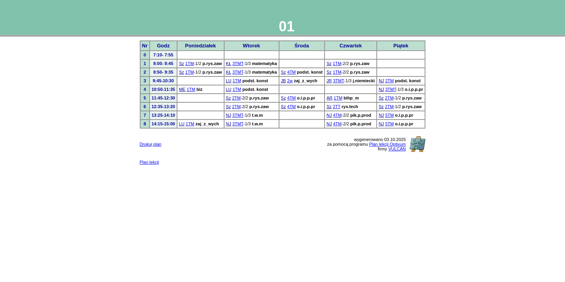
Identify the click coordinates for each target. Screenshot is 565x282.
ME (182, 89)
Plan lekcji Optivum (387, 144)
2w (290, 80)
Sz (181, 63)
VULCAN (397, 148)
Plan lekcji (149, 162)
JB (283, 80)
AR (329, 98)
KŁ (228, 63)
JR (329, 80)
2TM (389, 80)
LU (228, 80)
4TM (291, 72)
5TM (389, 115)
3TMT (237, 63)
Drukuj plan (151, 144)
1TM (189, 63)
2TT (336, 106)
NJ (381, 80)
